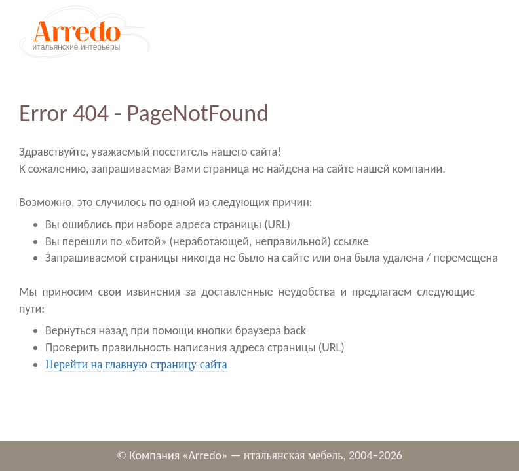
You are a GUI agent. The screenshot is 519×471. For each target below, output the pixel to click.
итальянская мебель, (295, 455)
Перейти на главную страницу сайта (136, 364)
